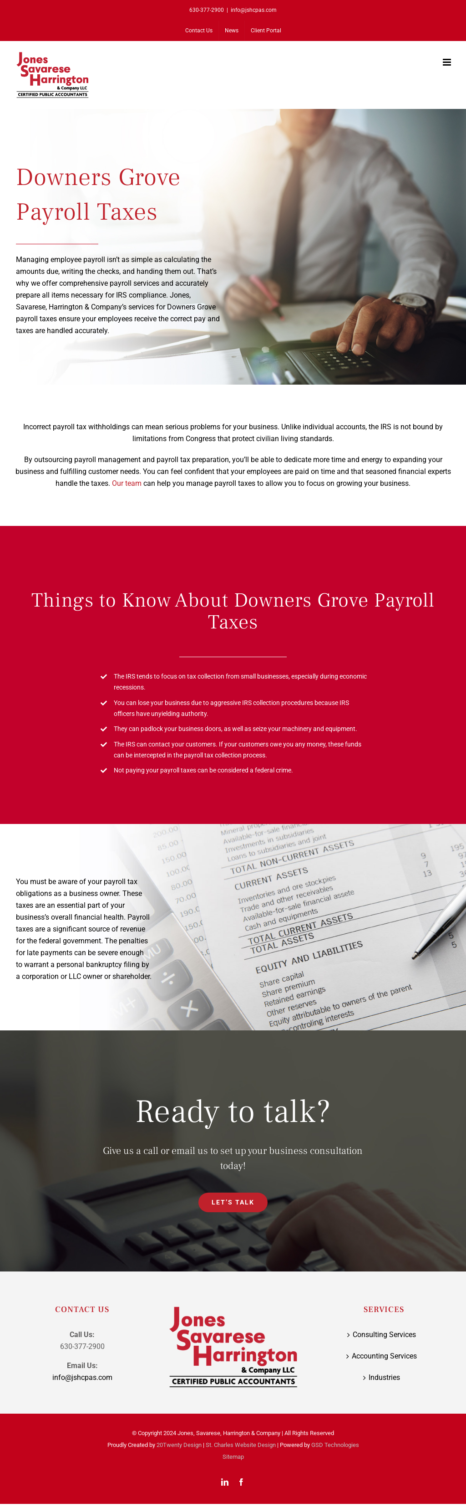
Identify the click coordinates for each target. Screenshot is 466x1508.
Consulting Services (384, 1334)
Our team (127, 483)
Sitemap (233, 1456)
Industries (384, 1377)
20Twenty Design (179, 1444)
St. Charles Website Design (241, 1444)
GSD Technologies (335, 1444)
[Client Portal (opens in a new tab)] (266, 31)
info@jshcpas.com (254, 10)
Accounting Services (384, 1356)
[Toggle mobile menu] (447, 62)
